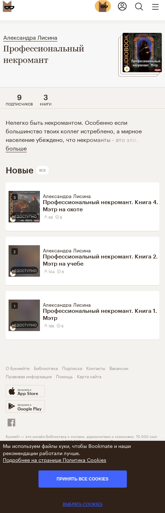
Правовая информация (29, 376)
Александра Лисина (30, 36)
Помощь (64, 376)
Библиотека (46, 367)
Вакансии (118, 367)
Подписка (72, 367)
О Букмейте (18, 367)
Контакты (95, 367)
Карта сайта (89, 376)
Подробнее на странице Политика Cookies (54, 459)
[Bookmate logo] (8, 6)
